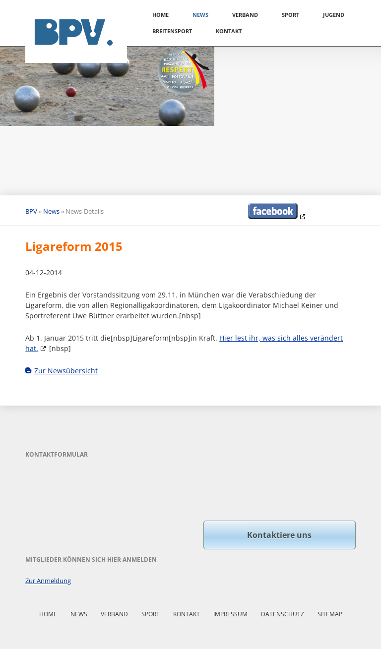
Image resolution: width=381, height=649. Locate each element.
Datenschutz (282, 614)
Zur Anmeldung (48, 580)
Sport (290, 14)
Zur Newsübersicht (66, 370)
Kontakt (229, 31)
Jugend (333, 14)
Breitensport (172, 31)
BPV (31, 211)
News (200, 14)
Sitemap (330, 614)
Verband (245, 14)
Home (160, 14)
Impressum (230, 614)
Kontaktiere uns (279, 535)
